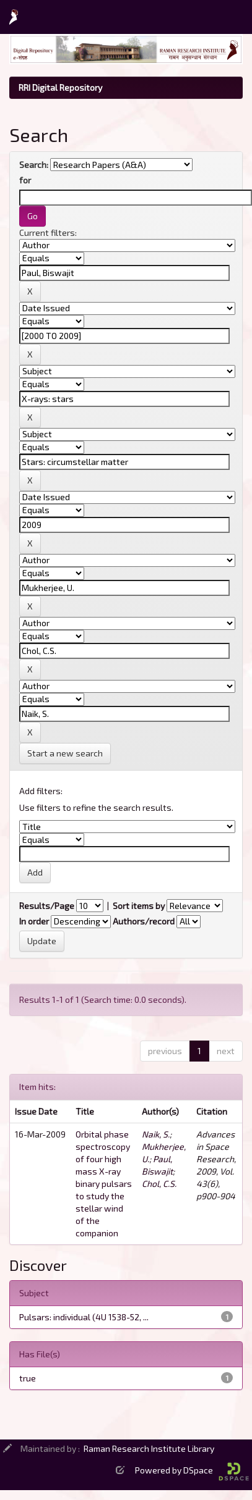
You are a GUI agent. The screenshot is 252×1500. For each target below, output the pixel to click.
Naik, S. (156, 1134)
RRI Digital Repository (60, 87)
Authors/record (144, 921)
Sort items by (139, 905)
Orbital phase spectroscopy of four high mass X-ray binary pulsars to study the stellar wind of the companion (104, 1183)
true (27, 1378)
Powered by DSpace (192, 1470)
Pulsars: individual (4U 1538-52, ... (84, 1317)
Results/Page (46, 905)
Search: (33, 164)
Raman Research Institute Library (149, 1448)
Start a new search (65, 753)
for (25, 180)
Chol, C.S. (159, 1183)
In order (34, 921)
